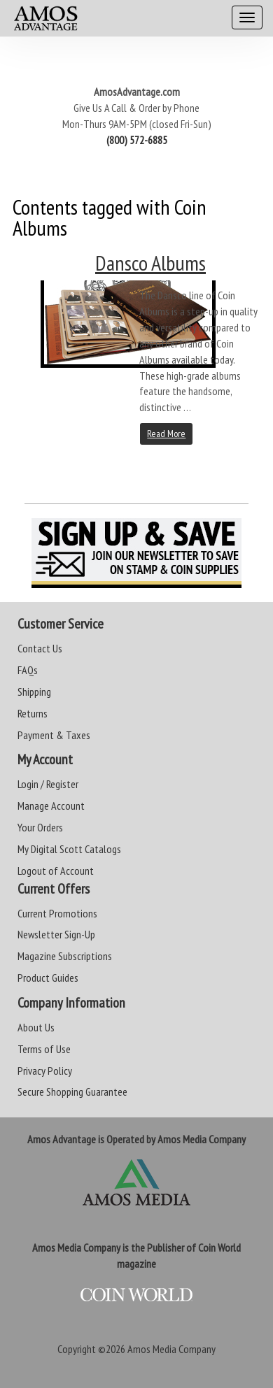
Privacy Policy (45, 1071)
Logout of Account (56, 871)
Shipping (34, 692)
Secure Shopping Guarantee (72, 1092)
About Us (36, 1027)
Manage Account (51, 806)
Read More (166, 433)
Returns (33, 713)
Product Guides (48, 978)
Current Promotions (57, 913)
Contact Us (40, 648)
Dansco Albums (150, 262)
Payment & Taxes (54, 735)
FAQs (28, 670)
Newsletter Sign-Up (56, 934)
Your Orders (40, 827)
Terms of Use (44, 1049)
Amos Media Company (171, 1349)
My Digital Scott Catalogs (69, 849)
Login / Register (48, 784)
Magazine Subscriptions (65, 956)
